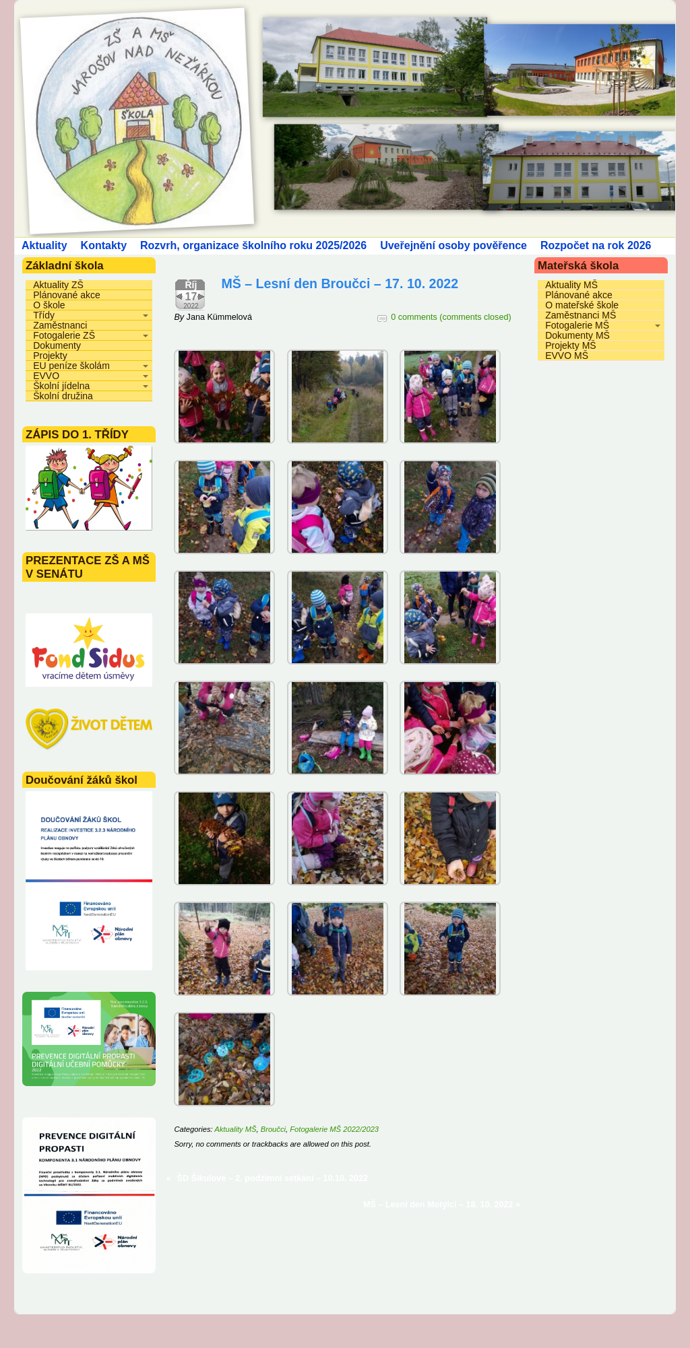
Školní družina (63, 396)
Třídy (44, 315)
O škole (49, 305)
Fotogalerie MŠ (577, 325)
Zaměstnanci (60, 325)
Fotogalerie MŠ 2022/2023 (334, 1129)
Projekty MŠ (570, 345)
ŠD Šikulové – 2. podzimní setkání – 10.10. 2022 (273, 1178)
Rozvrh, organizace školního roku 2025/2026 (253, 245)
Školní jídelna (61, 385)
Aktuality (44, 245)
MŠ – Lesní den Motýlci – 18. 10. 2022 (438, 1204)
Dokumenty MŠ (577, 335)
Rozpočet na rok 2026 (596, 245)
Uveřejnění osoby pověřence (453, 245)
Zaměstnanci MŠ (580, 315)
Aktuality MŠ (235, 1129)
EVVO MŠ (566, 355)
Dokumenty (57, 345)
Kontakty (104, 245)
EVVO (46, 375)
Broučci (273, 1129)
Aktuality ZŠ (58, 284)
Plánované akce (66, 295)
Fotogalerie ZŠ (64, 335)
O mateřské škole (582, 305)
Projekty (50, 355)
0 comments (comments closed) (451, 317)
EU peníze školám (71, 365)
